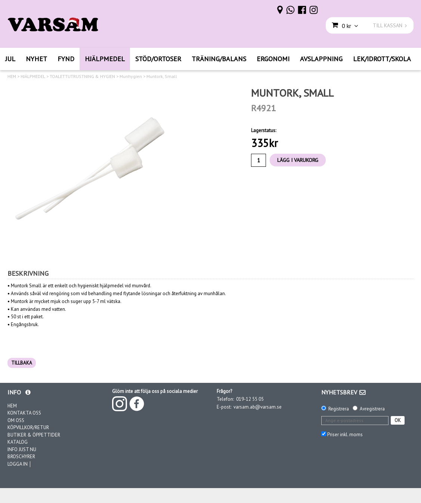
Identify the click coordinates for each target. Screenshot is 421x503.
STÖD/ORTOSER (158, 58)
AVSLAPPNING (321, 58)
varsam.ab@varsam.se (257, 407)
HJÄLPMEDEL (105, 58)
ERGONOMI (273, 58)
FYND (66, 58)
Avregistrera (372, 409)
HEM (11, 76)
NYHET (36, 58)
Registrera (338, 409)
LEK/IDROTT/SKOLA (382, 58)
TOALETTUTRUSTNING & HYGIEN (82, 76)
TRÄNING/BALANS (219, 58)
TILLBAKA (21, 363)
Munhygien (131, 76)
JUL (10, 58)
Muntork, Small (161, 76)
